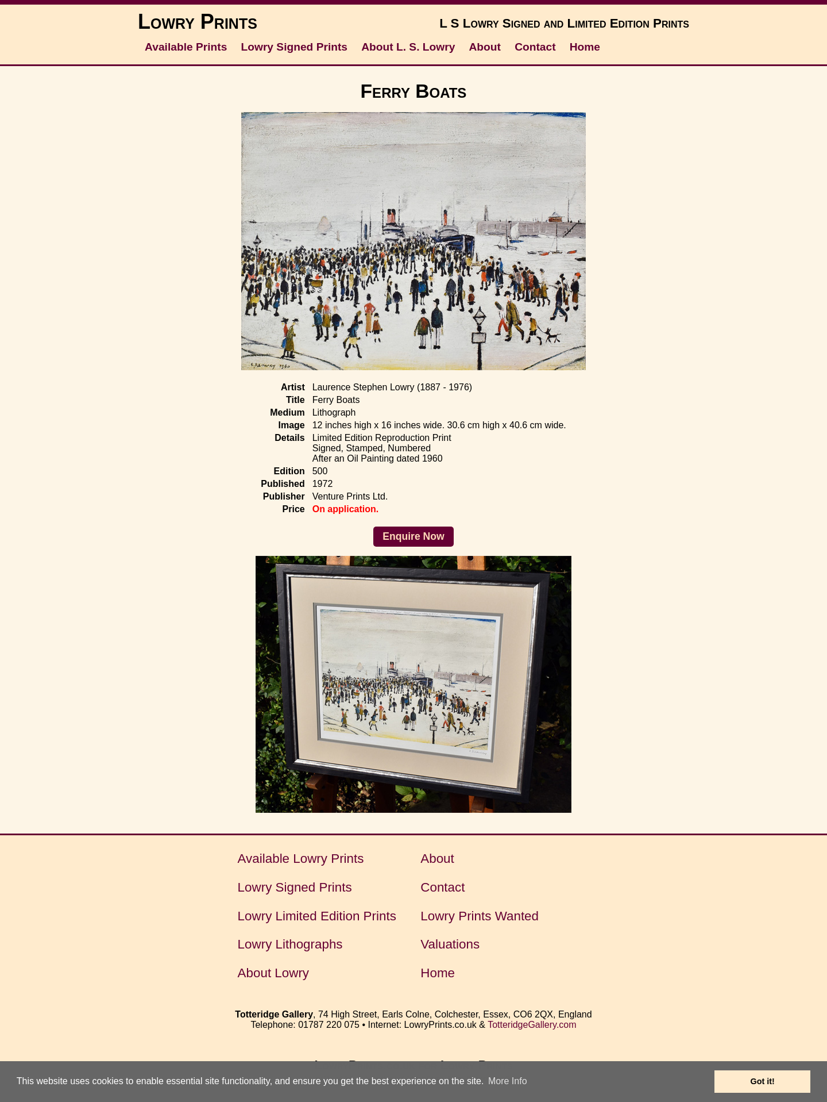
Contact (535, 47)
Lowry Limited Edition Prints (317, 916)
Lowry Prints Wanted (479, 916)
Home (585, 47)
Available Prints (186, 47)
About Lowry (273, 973)
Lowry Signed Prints (294, 47)
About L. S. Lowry (408, 47)
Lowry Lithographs (290, 944)
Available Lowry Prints (301, 858)
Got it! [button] (763, 1081)
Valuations (450, 944)
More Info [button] (507, 1081)
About (485, 47)
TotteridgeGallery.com (532, 1025)
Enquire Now (413, 536)
